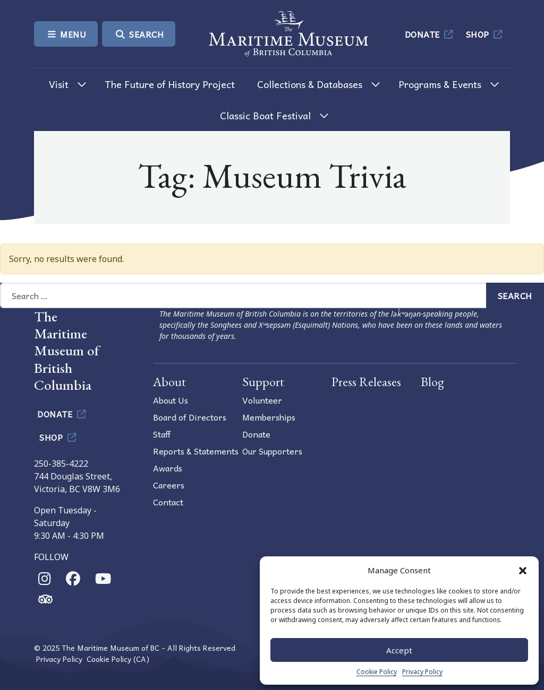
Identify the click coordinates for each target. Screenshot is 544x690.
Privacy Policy (422, 671)
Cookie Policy (376, 671)
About (169, 381)
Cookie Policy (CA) (118, 659)
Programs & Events (439, 84)
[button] (522, 570)
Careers (168, 485)
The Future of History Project (170, 84)
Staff (162, 434)
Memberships (268, 417)
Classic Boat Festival (265, 115)
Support (263, 381)
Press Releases (366, 381)
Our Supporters (272, 451)
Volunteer (262, 400)
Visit (59, 84)
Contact (168, 502)
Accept (399, 650)
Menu (66, 34)
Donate (430, 34)
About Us (170, 400)
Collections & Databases (309, 84)
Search (139, 34)
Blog (432, 381)
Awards (167, 468)
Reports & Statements (196, 451)
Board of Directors (189, 417)
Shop (485, 34)
